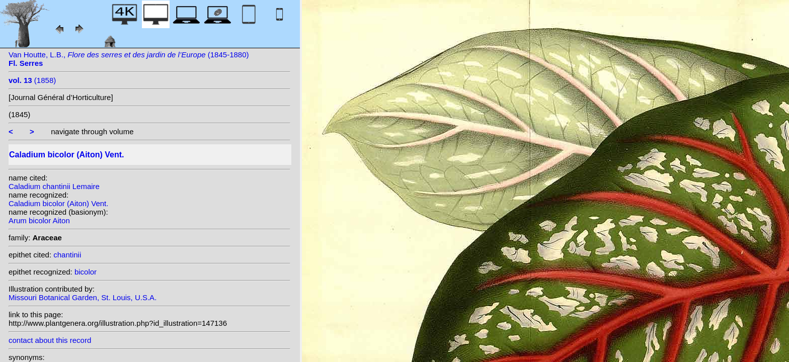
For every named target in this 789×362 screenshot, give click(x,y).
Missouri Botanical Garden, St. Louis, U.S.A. (82, 297)
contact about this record (50, 340)
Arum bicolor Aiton (39, 220)
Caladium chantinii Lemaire (54, 186)
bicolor (85, 271)
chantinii (67, 254)
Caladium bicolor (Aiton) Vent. (58, 203)
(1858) (32, 80)
